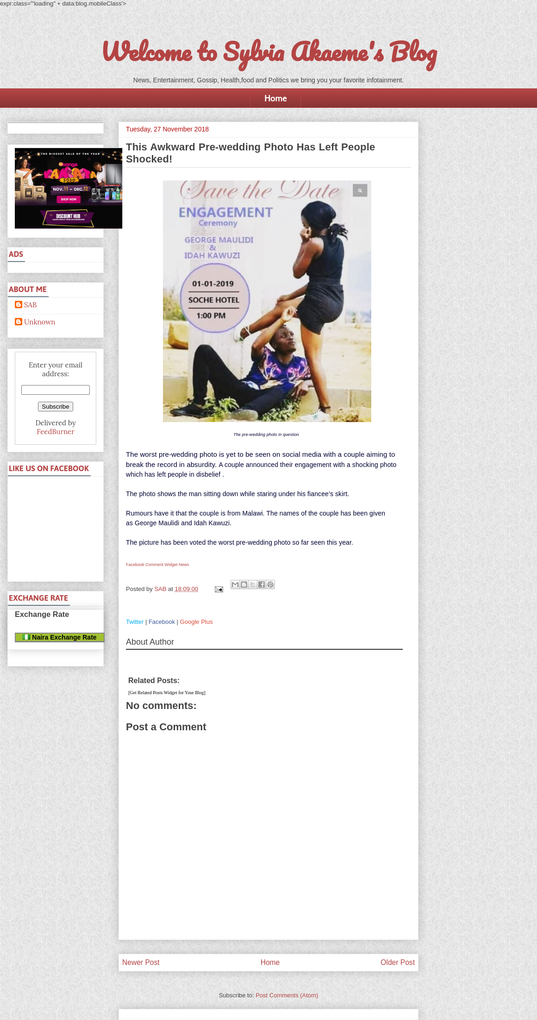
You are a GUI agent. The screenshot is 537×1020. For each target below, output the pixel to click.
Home (275, 98)
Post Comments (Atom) (287, 995)
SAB (30, 305)
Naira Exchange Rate (59, 637)
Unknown (39, 322)
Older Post (398, 962)
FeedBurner (55, 431)
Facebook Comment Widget (152, 564)
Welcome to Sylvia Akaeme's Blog (268, 51)
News (184, 564)
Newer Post (141, 962)
